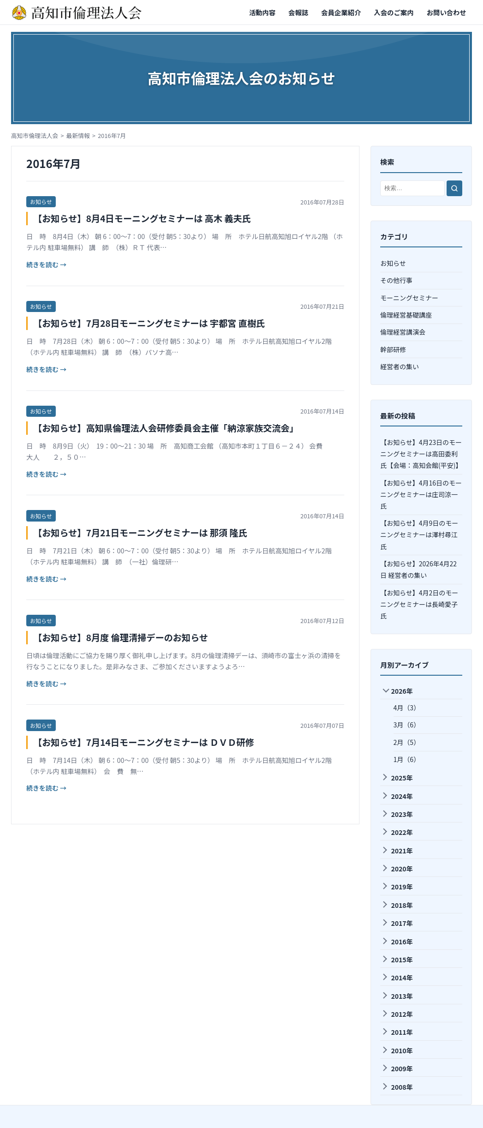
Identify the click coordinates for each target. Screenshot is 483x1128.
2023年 (397, 814)
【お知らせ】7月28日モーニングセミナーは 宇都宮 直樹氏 (149, 323)
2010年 (397, 1050)
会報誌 (298, 12)
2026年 (397, 691)
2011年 (397, 1032)
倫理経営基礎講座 (406, 314)
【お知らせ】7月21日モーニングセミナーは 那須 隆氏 (140, 532)
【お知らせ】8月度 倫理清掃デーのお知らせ (120, 637)
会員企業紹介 (341, 12)
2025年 (397, 777)
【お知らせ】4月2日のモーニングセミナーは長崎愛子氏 (419, 604)
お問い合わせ (446, 12)
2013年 (397, 996)
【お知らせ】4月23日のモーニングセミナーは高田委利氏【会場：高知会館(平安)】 (421, 454)
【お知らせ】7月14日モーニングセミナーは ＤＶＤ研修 (143, 742)
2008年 (397, 1087)
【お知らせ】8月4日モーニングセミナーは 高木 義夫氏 (142, 218)
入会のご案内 (393, 12)
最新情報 (78, 135)
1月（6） (407, 759)
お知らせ (41, 201)
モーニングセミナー (409, 297)
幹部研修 (393, 349)
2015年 (397, 959)
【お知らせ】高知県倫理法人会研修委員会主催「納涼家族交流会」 (165, 427)
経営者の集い (399, 366)
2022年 (397, 832)
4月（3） (407, 707)
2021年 (397, 850)
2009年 (397, 1068)
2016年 (397, 941)
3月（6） (407, 724)
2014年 (397, 977)
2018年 (397, 905)
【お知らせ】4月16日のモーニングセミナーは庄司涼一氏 (421, 494)
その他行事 (396, 280)
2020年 (397, 868)
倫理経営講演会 (402, 331)
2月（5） (407, 742)
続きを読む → (46, 264)
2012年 (397, 1014)
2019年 (397, 886)
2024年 (397, 796)
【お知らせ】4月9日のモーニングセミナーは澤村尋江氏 (419, 534)
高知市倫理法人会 (34, 135)
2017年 (397, 923)
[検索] (454, 188)
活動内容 (262, 12)
